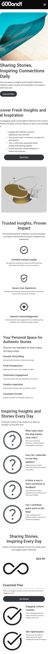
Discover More (8, 94)
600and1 (11, 4)
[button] (45, 5)
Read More (24, 157)
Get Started (24, 599)
